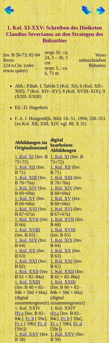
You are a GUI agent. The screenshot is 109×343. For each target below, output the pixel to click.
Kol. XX (27, 250)
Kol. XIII (28, 177)
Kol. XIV (28, 188)
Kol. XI (26, 156)
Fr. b (29, 318)
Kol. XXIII (29, 282)
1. (17, 156)
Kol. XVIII (29, 229)
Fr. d (42, 323)
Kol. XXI (28, 261)
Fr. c (19, 323)
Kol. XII (27, 167)
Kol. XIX (28, 240)
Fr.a (19, 313)
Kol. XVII (29, 219)
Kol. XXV (29, 334)
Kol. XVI (28, 208)
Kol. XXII (29, 271)
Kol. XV (27, 198)
